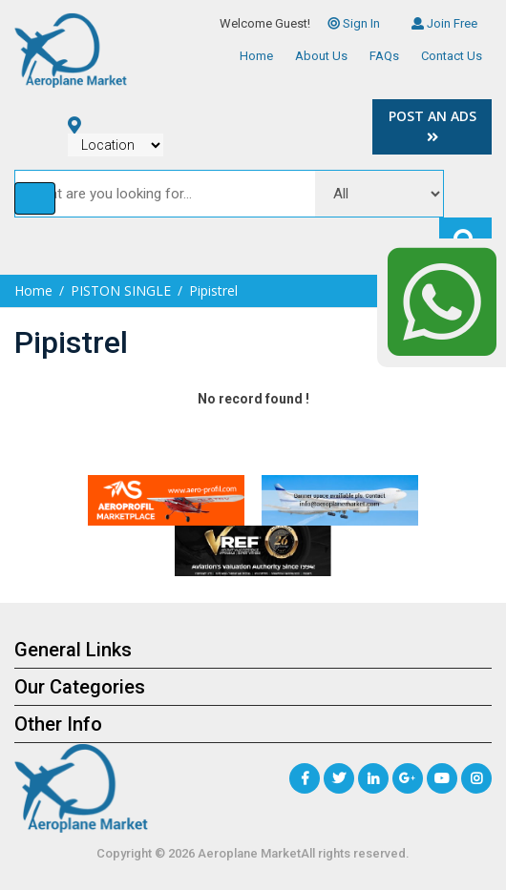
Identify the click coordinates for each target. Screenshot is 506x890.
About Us (321, 56)
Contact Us (451, 56)
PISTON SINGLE (121, 290)
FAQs (384, 56)
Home (256, 56)
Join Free (444, 23)
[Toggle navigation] (34, 198)
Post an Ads (432, 125)
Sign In (353, 23)
